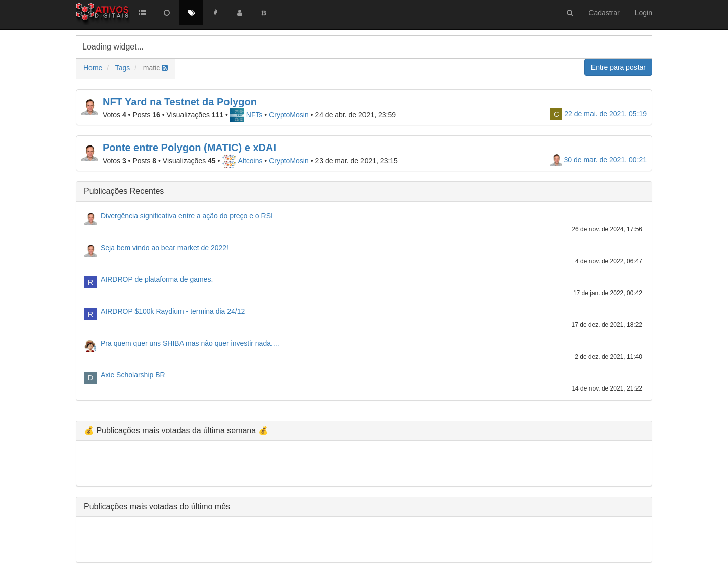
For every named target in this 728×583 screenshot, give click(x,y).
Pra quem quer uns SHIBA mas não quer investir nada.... (190, 343)
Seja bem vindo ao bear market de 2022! (165, 248)
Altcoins (242, 161)
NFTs (246, 115)
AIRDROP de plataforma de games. (157, 279)
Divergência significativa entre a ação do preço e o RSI (187, 216)
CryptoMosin (289, 115)
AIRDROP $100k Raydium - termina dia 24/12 (173, 311)
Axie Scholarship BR (133, 375)
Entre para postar (618, 67)
